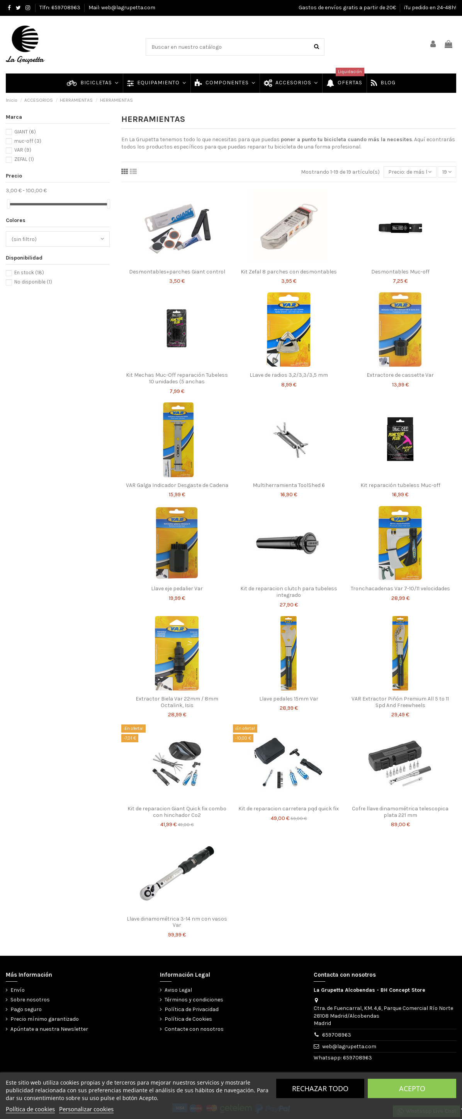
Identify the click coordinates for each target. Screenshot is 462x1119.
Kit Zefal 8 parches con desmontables (289, 271)
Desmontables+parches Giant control (177, 271)
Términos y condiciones (194, 999)
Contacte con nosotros (194, 1029)
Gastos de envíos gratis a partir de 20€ (348, 7)
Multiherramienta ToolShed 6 (289, 485)
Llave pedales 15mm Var (288, 698)
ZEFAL (24, 159)
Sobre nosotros (30, 999)
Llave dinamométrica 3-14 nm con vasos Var (177, 922)
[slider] (8, 204)
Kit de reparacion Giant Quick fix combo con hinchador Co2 (176, 811)
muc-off (27, 141)
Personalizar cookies (86, 1109)
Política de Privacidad (192, 1009)
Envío (17, 990)
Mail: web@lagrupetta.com (121, 7)
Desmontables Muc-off (400, 271)
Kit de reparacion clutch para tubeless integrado (288, 591)
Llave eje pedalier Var (177, 588)
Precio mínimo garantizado (44, 1019)
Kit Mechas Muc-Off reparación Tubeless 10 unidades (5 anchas (177, 378)
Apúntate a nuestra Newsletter (49, 1029)
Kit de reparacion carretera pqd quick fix (288, 808)
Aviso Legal (178, 990)
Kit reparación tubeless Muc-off (400, 485)
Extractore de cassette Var (400, 375)
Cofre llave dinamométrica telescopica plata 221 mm (400, 811)
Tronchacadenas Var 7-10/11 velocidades (400, 588)
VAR (22, 150)
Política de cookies (30, 1109)
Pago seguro (26, 1009)
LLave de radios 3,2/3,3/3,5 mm (289, 375)
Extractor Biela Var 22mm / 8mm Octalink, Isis (177, 702)
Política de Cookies (188, 1019)
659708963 (336, 1035)
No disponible (33, 282)
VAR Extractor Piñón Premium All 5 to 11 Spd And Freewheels (400, 702)
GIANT (25, 132)
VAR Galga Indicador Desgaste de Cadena (177, 485)
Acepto (412, 1088)
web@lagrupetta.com (349, 1046)
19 (447, 172)
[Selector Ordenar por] (410, 172)
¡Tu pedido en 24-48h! (430, 7)
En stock (29, 272)
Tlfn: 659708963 (60, 7)
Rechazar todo (320, 1088)
